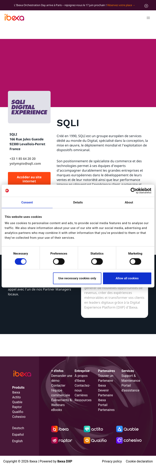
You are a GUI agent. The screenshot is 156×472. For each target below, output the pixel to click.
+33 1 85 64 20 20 (23, 158)
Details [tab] (78, 202)
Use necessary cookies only (77, 278)
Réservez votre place (119, 5)
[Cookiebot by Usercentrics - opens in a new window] (133, 191)
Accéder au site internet (29, 179)
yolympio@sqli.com (25, 163)
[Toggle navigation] (148, 18)
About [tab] (129, 202)
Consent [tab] (27, 202)
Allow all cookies (127, 278)
